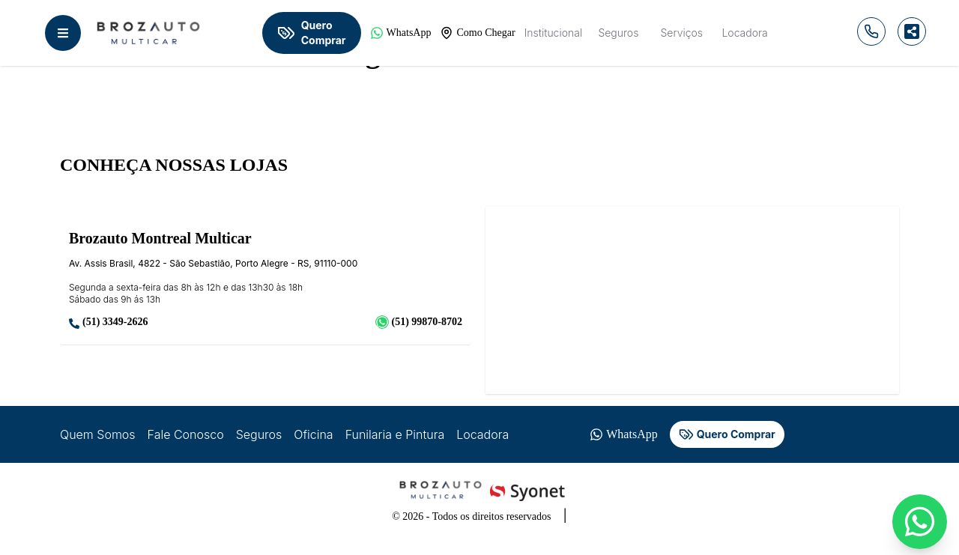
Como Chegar (477, 33)
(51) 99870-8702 (419, 322)
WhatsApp (401, 33)
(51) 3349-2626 (108, 322)
